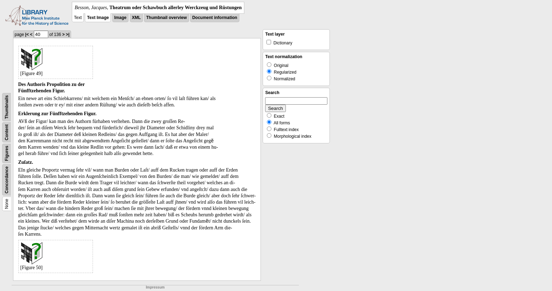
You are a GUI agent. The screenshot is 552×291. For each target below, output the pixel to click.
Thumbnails (6, 107)
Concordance (6, 179)
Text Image (98, 17)
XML (136, 17)
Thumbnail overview (166, 17)
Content (6, 132)
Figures (6, 153)
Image (120, 17)
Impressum (155, 287)
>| (67, 34)
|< (27, 34)
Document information (214, 17)
